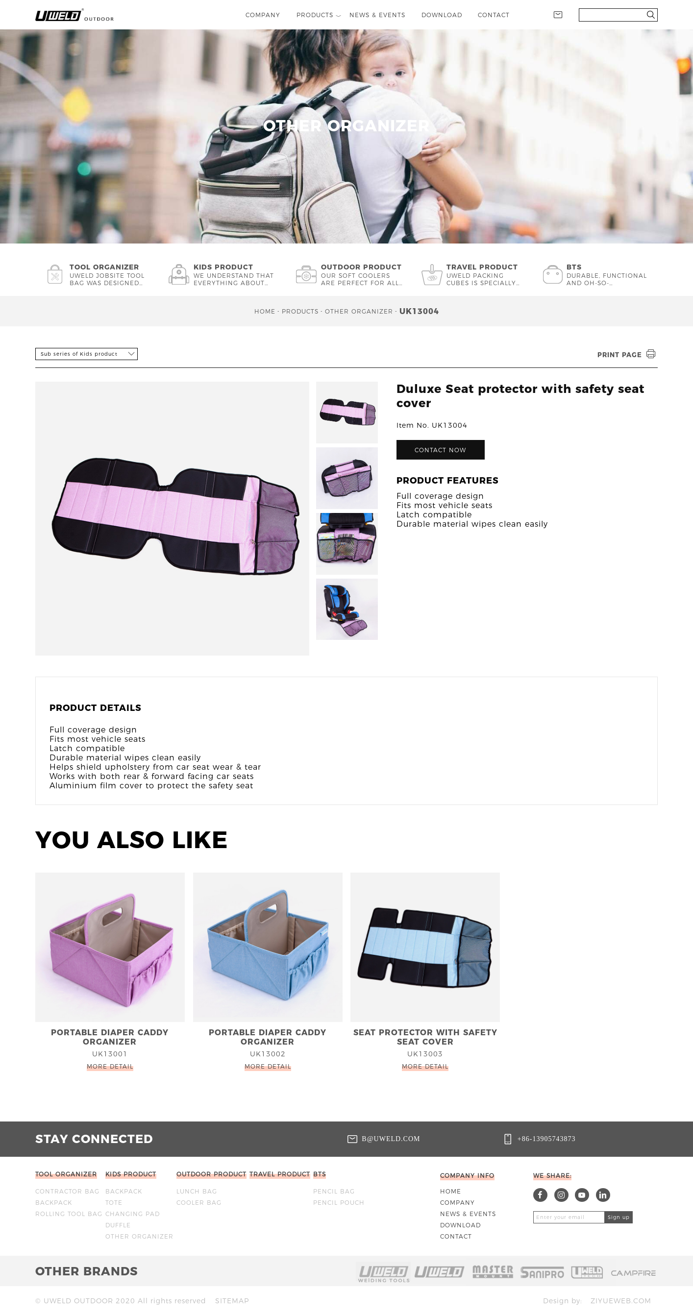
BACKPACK (53, 1202)
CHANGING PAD (132, 1214)
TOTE (114, 1202)
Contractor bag (67, 1191)
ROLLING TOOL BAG (68, 1214)
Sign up (619, 1217)
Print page (627, 354)
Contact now (440, 450)
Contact (456, 1236)
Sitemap (232, 1300)
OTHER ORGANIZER (359, 311)
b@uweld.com (391, 1138)
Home (264, 311)
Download (460, 1225)
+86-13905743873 (547, 1138)
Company (457, 1202)
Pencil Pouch (339, 1202)
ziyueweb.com (621, 1300)
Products (300, 311)
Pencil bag (334, 1191)
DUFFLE (118, 1225)
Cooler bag (199, 1202)
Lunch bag (196, 1191)
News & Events (468, 1214)
